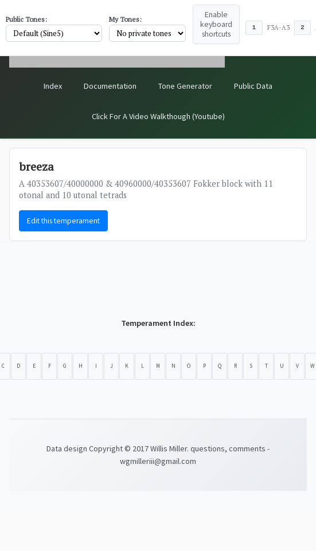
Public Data (253, 86)
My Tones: (125, 19)
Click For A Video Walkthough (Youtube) (158, 116)
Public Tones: (26, 19)
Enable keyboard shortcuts (216, 24)
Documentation (110, 86)
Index (53, 86)
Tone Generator (185, 86)
